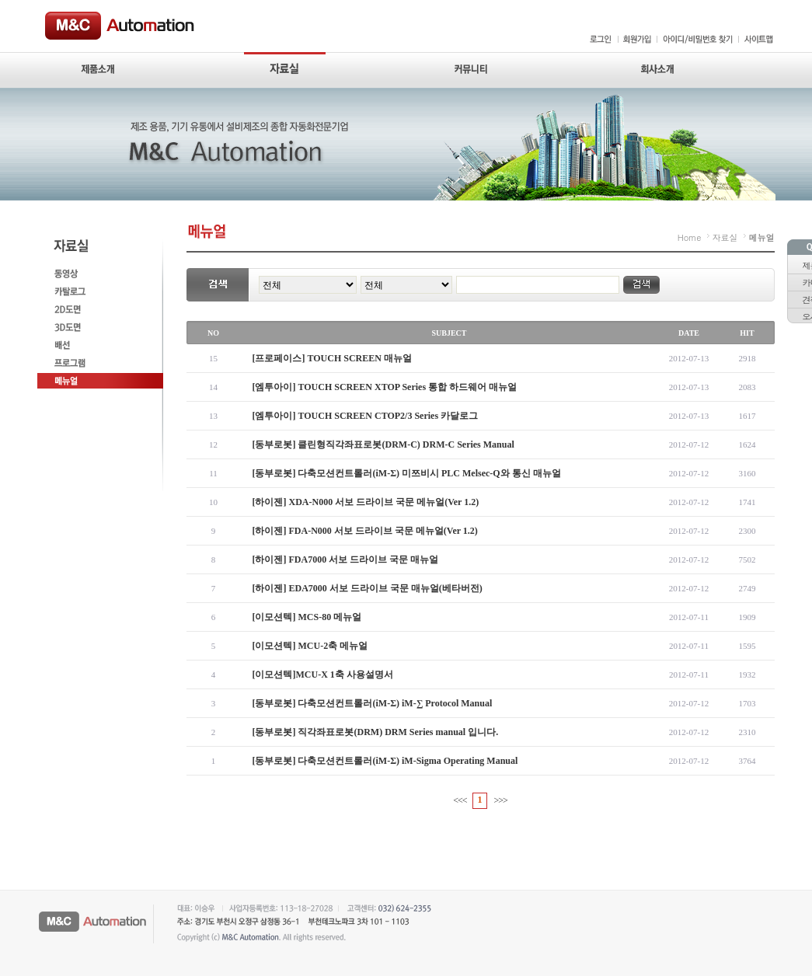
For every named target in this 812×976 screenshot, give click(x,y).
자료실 (725, 237)
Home (690, 237)
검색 (641, 285)
